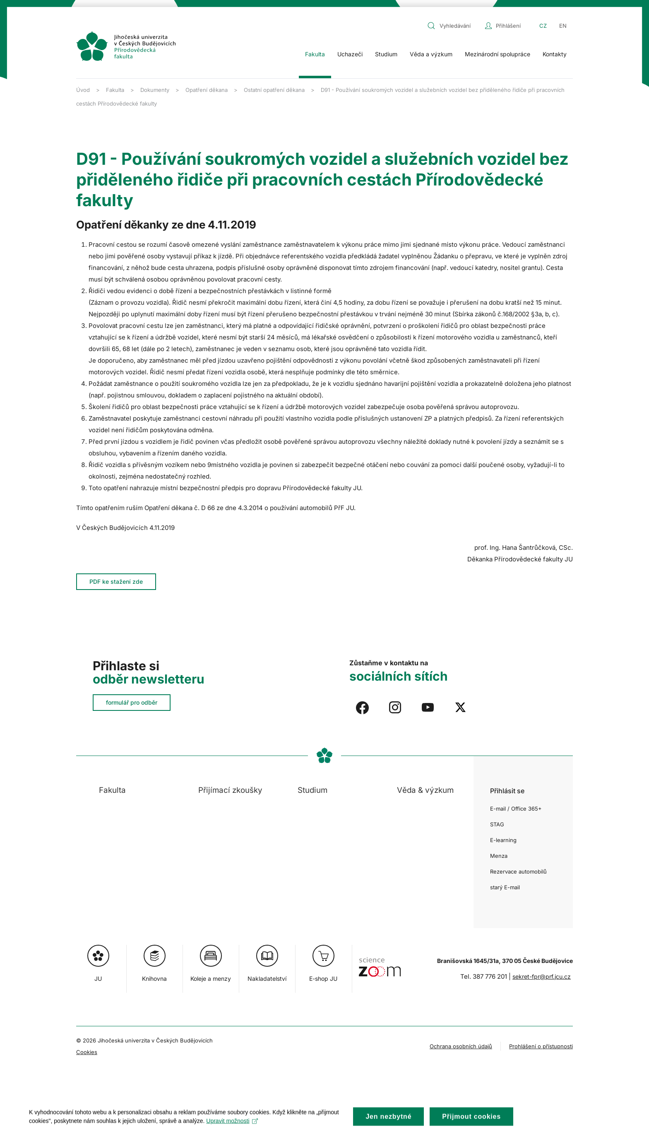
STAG (497, 824)
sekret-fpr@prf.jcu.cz (541, 976)
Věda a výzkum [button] (431, 54)
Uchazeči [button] (350, 54)
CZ (543, 25)
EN (563, 25)
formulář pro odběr (131, 702)
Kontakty (555, 54)
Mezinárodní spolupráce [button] (497, 54)
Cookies (86, 1052)
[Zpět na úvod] (125, 46)
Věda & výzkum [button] (425, 790)
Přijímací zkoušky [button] (230, 790)
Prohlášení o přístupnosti (541, 1046)
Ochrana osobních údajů (461, 1046)
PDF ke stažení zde (116, 581)
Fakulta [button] (315, 54)
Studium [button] (386, 54)
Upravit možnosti (232, 1127)
